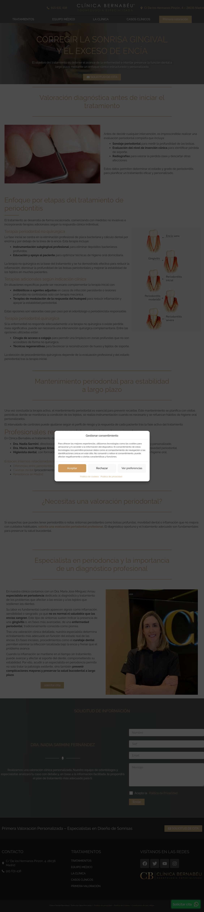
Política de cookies (89, 476)
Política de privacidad (111, 476)
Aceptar (72, 468)
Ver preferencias (132, 468)
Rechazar (102, 468)
